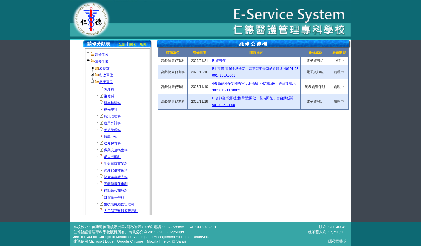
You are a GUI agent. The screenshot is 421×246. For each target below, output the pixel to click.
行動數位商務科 (116, 191)
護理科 (109, 89)
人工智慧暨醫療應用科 (121, 211)
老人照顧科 (112, 157)
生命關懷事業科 (116, 164)
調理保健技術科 (116, 171)
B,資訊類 (218, 61)
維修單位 (101, 54)
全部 (122, 44)
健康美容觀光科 (116, 177)
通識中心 (110, 137)
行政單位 (106, 75)
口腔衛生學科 (114, 197)
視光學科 (110, 110)
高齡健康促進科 (116, 184)
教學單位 (106, 82)
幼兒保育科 (112, 143)
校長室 (104, 69)
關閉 (132, 44)
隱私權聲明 (337, 241)
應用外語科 (112, 123)
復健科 (109, 96)
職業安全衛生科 (116, 150)
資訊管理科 (112, 116)
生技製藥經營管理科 (119, 204)
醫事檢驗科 (112, 103)
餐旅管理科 (112, 130)
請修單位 (101, 61)
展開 (143, 44)
